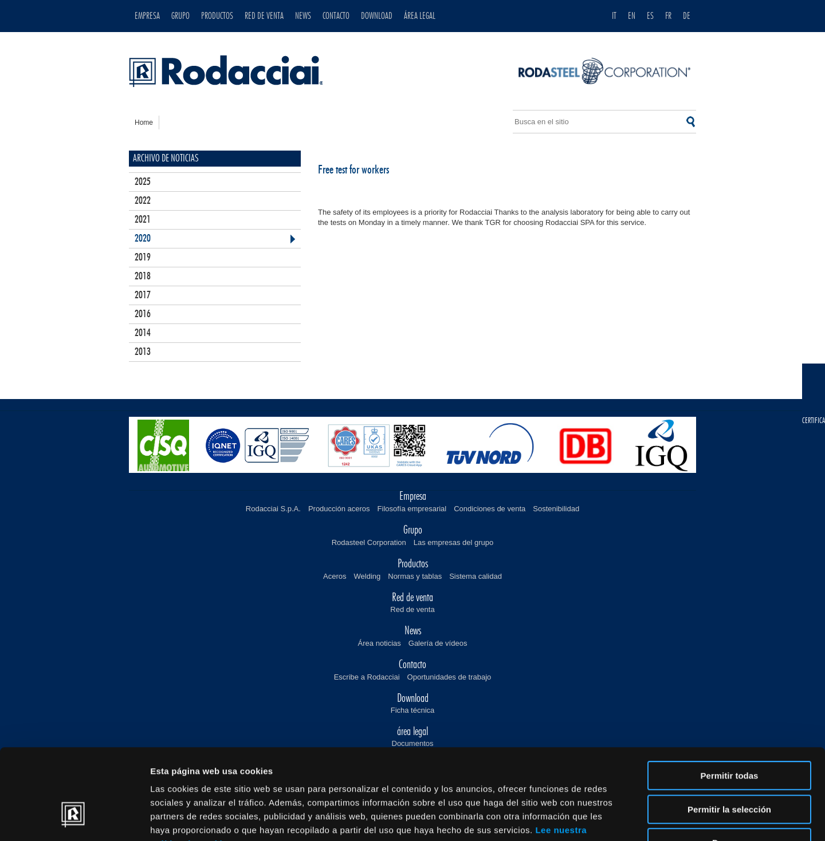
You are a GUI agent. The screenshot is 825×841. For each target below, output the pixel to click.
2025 (143, 182)
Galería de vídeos (437, 643)
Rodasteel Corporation (369, 542)
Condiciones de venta (489, 508)
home (144, 123)
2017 (143, 295)
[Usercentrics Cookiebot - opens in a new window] (74, 818)
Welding (367, 576)
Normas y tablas (415, 576)
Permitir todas (730, 701)
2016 (143, 314)
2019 (143, 257)
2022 (143, 201)
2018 (143, 276)
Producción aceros (339, 508)
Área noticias (379, 643)
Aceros (334, 576)
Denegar (729, 768)
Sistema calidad (475, 576)
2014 (143, 333)
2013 (143, 352)
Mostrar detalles (620, 818)
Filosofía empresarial (412, 508)
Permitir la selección (729, 735)
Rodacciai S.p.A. (273, 508)
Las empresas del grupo (453, 542)
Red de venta (412, 609)
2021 (143, 220)
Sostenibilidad (556, 508)
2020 (143, 239)
